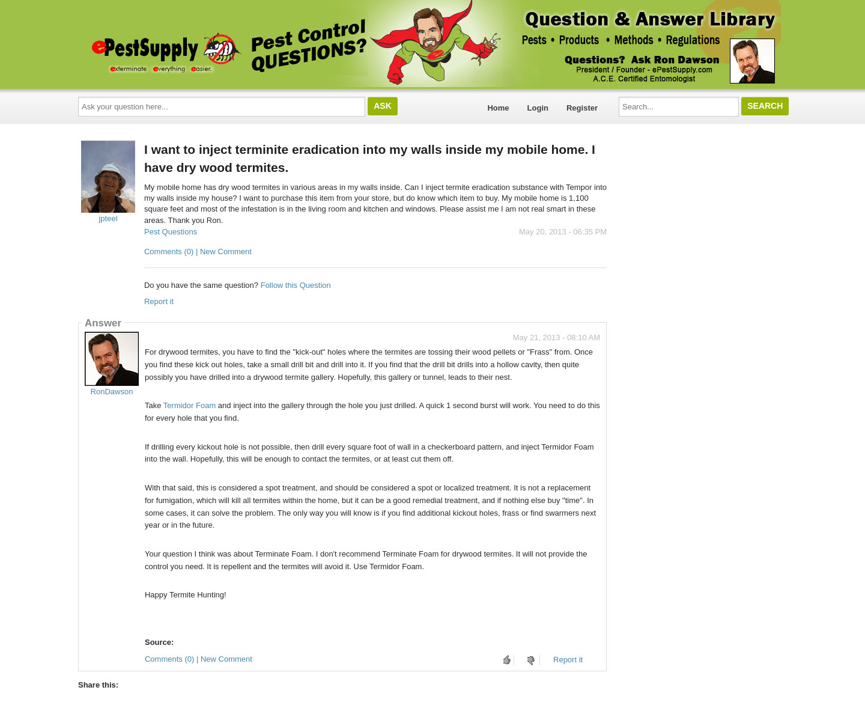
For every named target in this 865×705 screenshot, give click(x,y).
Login (537, 107)
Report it (159, 301)
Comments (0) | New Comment (198, 251)
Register (582, 107)
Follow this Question (296, 285)
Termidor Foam (189, 405)
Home (498, 107)
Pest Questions (170, 231)
